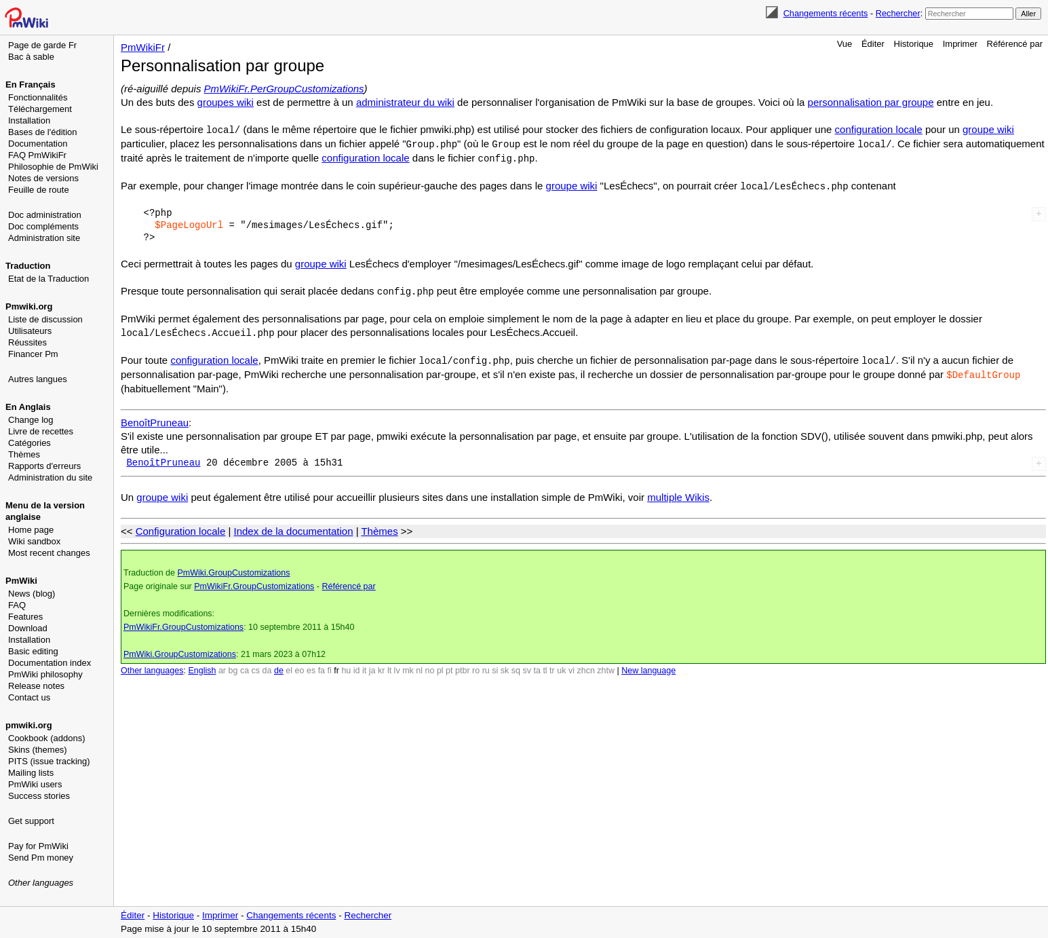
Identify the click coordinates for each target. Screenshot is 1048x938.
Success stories (39, 796)
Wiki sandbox (34, 541)
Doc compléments (43, 226)
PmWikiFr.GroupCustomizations (254, 581)
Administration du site (50, 477)
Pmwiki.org (28, 306)
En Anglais (28, 407)
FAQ (17, 605)
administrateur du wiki (405, 102)
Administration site (44, 238)
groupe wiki (988, 129)
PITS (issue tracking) (49, 761)
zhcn (585, 665)
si (495, 665)
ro (476, 665)
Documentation (37, 143)
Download (27, 628)
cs (256, 665)
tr (552, 665)
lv (397, 665)
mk (408, 665)
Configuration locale (181, 525)
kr (381, 665)
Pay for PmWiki (38, 846)
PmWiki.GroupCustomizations (233, 567)
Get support (31, 821)
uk (561, 665)
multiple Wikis (678, 492)
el (289, 665)
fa (321, 665)
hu (346, 665)
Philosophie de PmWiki (53, 167)
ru (486, 665)
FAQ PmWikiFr (37, 155)
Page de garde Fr (42, 45)
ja (372, 665)
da (267, 665)
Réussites (27, 342)
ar (222, 665)
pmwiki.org (28, 725)
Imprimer (960, 44)
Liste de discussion (45, 319)
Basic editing (33, 651)
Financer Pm (33, 354)
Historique (914, 44)
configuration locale (879, 129)
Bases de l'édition (42, 132)
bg (232, 665)
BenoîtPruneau (155, 417)
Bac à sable (31, 57)
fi (330, 665)
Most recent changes (49, 553)
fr (336, 665)
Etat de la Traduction (48, 279)
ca (244, 665)
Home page (31, 530)
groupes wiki (225, 102)
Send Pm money (40, 857)
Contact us (29, 697)
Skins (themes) (37, 750)
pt (449, 665)
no (430, 665)
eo (300, 665)
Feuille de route (38, 190)
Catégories (29, 443)
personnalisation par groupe (871, 102)
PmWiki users (35, 784)
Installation (29, 120)
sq (515, 665)
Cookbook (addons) (46, 738)
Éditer (873, 44)
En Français (30, 84)
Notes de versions (43, 178)
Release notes (36, 686)
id (356, 665)
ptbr (462, 665)
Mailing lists (31, 773)
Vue (845, 44)
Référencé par (1015, 44)
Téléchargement (40, 109)
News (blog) (31, 593)
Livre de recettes (40, 431)
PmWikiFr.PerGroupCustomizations (284, 88)
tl (545, 665)
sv (526, 665)
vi (571, 665)
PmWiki (21, 581)
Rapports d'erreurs (44, 466)
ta (536, 665)
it (364, 665)
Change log (31, 420)
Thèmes (24, 454)
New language (648, 665)
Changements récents (825, 13)
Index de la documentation (293, 525)
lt (389, 665)
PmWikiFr (143, 47)
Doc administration (44, 215)
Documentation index (49, 663)
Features (25, 617)
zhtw (606, 665)
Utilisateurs (30, 331)
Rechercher (898, 13)
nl (419, 665)
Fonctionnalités (37, 97)
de (279, 665)
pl (440, 665)
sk (505, 665)
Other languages (40, 883)
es (311, 665)
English (202, 665)
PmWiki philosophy (45, 674)
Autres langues (37, 379)
